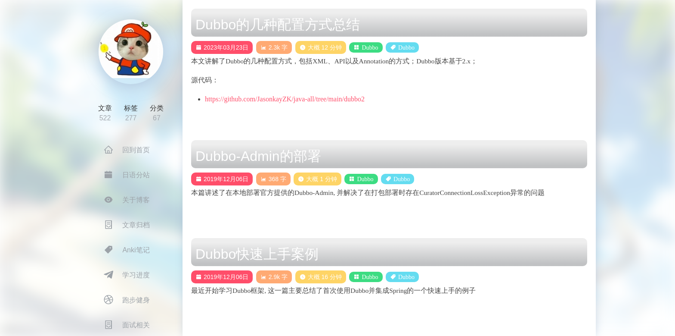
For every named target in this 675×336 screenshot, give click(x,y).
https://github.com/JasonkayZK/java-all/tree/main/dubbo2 (285, 99)
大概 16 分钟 (321, 276)
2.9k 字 (274, 276)
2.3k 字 (274, 47)
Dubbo (370, 47)
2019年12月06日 (221, 179)
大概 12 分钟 (321, 47)
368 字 (273, 179)
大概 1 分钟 (317, 179)
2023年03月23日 (221, 47)
